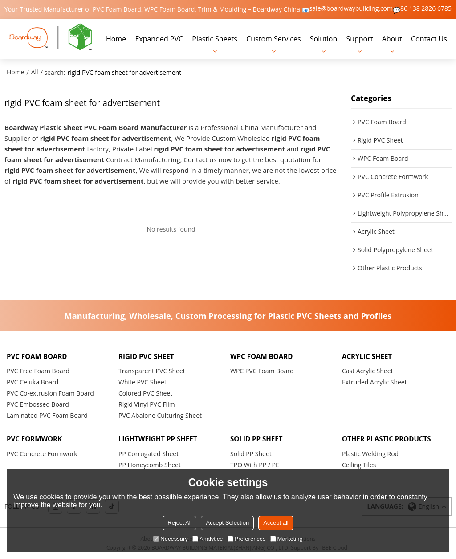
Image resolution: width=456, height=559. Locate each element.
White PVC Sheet (142, 382)
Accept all (275, 522)
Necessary (170, 538)
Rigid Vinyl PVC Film (146, 404)
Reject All (179, 522)
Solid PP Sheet (251, 453)
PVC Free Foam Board (38, 371)
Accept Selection (227, 522)
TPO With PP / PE (254, 465)
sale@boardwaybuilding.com (351, 8)
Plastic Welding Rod (370, 453)
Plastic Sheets (214, 39)
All (34, 72)
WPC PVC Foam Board (262, 371)
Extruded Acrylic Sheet (374, 382)
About (392, 39)
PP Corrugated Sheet (148, 453)
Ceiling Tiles (359, 465)
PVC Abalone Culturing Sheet (160, 415)
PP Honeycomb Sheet (149, 465)
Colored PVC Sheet (145, 393)
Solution (323, 39)
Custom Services (273, 39)
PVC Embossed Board (38, 404)
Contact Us (429, 39)
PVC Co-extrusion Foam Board (50, 393)
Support (359, 39)
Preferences (247, 538)
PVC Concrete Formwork (42, 453)
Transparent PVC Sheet (151, 371)
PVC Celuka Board (32, 382)
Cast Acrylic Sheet (367, 371)
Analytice (207, 538)
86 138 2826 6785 (426, 8)
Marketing (286, 538)
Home (116, 39)
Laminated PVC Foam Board (47, 415)
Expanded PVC (159, 39)
